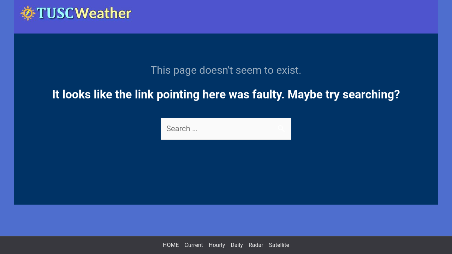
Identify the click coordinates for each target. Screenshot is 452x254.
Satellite (279, 245)
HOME (171, 245)
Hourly (217, 245)
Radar (256, 245)
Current (194, 245)
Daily (237, 245)
